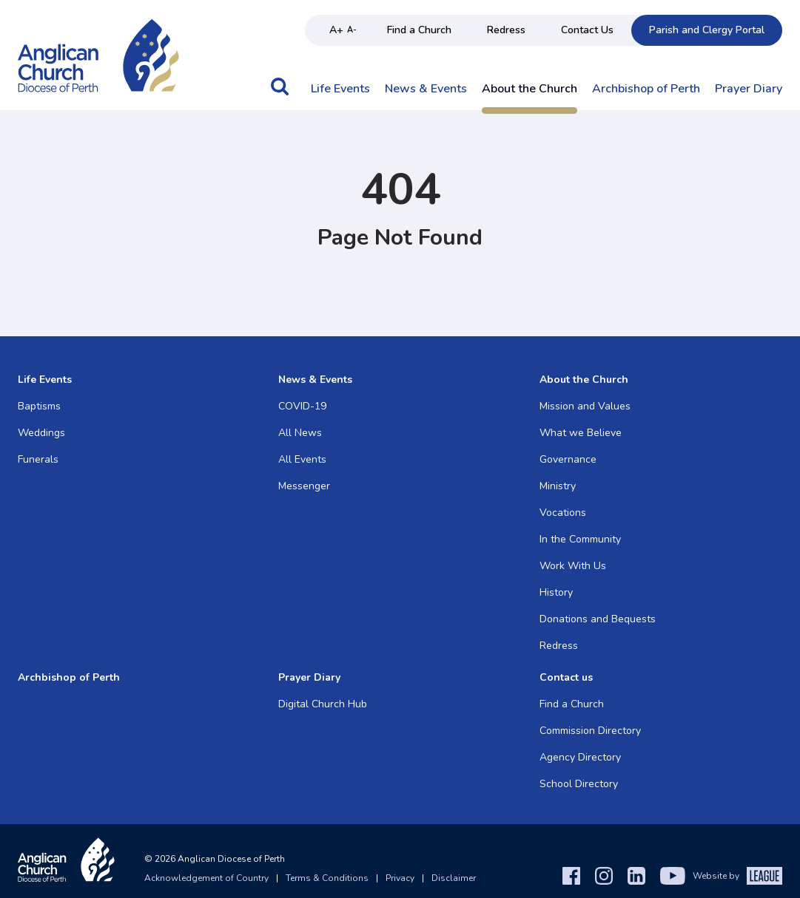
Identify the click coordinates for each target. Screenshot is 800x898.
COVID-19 (302, 406)
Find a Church (419, 30)
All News (300, 433)
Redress (506, 30)
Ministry (558, 486)
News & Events (426, 89)
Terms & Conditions (327, 878)
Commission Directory (590, 731)
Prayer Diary (748, 89)
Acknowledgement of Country (206, 878)
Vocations (563, 513)
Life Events (340, 89)
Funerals (38, 459)
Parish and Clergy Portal (706, 30)
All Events (302, 459)
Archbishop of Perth (646, 89)
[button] (279, 94)
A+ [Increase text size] (336, 30)
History (556, 592)
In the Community (580, 539)
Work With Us (573, 566)
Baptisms (39, 406)
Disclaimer (453, 878)
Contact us (566, 677)
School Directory (579, 784)
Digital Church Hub (322, 704)
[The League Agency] (764, 876)
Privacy (400, 878)
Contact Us (587, 30)
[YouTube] (672, 876)
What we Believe (581, 433)
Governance (568, 459)
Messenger (304, 486)
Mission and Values (585, 406)
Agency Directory (580, 757)
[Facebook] (571, 876)
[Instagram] (604, 876)
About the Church (529, 89)
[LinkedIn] (636, 876)
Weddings (41, 433)
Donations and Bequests (598, 619)
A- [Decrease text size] (352, 29)
